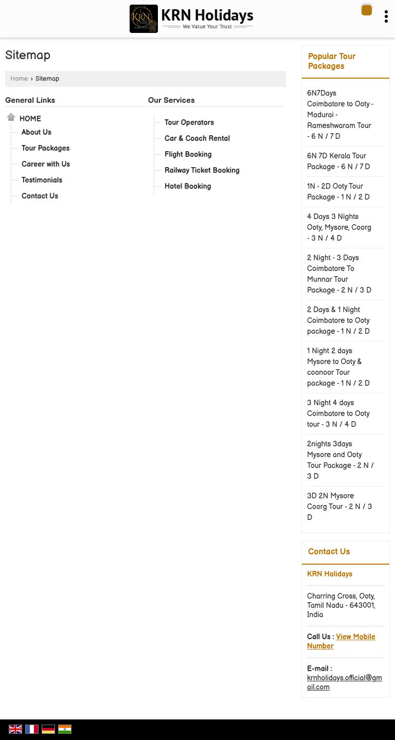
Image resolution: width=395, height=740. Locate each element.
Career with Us (46, 164)
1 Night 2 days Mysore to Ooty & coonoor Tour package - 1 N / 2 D (338, 367)
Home (19, 79)
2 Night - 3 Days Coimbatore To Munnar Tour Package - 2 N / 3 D (339, 274)
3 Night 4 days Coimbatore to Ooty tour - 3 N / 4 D (338, 414)
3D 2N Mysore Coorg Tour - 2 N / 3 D (339, 507)
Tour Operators (189, 122)
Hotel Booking (188, 186)
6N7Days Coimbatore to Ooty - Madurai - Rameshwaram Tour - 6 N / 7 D (340, 115)
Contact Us (40, 196)
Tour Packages (45, 148)
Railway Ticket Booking (202, 170)
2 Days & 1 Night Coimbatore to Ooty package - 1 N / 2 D (338, 320)
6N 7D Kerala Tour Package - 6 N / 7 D (338, 161)
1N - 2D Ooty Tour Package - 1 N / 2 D (338, 192)
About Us (36, 132)
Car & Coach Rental (197, 138)
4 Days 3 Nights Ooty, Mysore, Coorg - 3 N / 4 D (339, 227)
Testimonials (42, 180)
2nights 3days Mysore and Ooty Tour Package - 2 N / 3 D (340, 460)
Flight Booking (188, 154)
